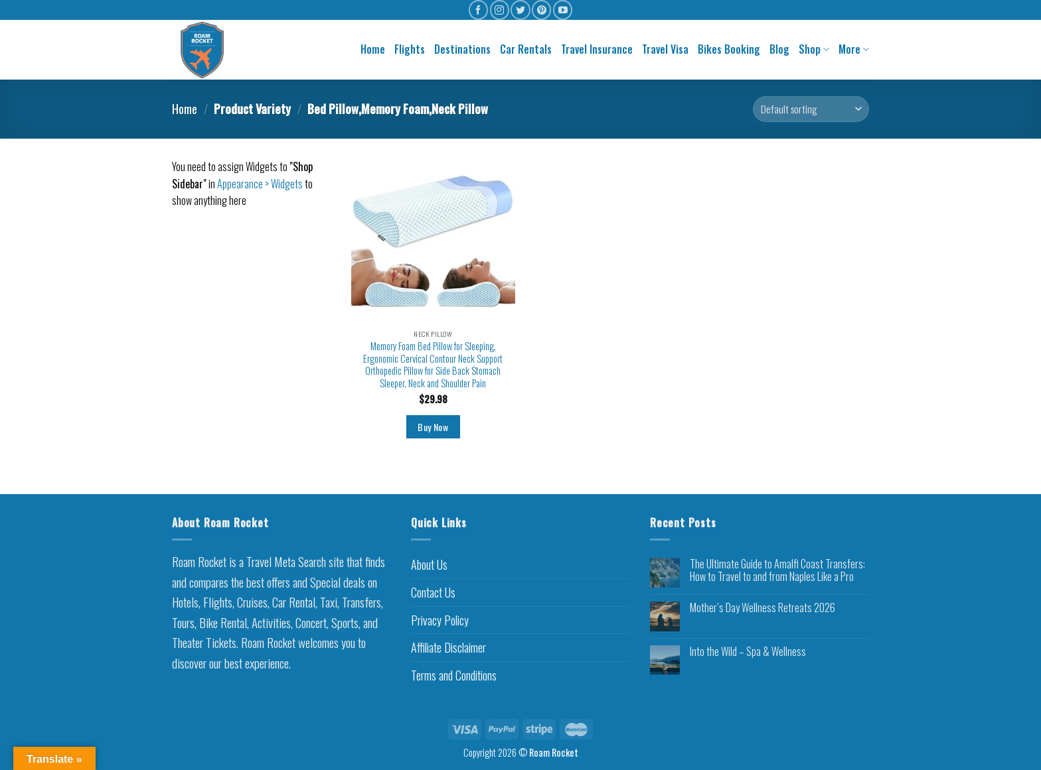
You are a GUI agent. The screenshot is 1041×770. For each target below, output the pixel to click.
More (854, 49)
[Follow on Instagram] (499, 9)
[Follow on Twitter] (520, 9)
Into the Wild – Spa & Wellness (748, 651)
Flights (409, 49)
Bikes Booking (729, 49)
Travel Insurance (597, 49)
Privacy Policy (440, 620)
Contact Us (433, 592)
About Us (429, 564)
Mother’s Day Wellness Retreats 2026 (762, 608)
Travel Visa (665, 49)
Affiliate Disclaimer (448, 647)
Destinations (462, 49)
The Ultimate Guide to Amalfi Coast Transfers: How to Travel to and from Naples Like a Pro (777, 570)
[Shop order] (811, 109)
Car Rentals (526, 49)
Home (372, 49)
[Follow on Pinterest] (541, 9)
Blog (779, 49)
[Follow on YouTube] (562, 9)
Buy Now (433, 427)
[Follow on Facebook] (478, 9)
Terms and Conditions (454, 675)
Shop (814, 49)
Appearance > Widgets (260, 184)
